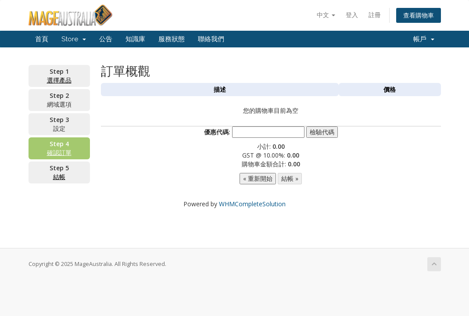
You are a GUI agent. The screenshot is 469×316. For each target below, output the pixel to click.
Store (73, 39)
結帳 (59, 176)
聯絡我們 (211, 39)
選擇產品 (59, 80)
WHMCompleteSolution (252, 204)
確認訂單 (59, 152)
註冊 (375, 15)
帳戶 (423, 39)
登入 (352, 15)
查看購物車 (418, 15)
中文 (326, 15)
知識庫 (135, 39)
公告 (105, 39)
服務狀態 (171, 39)
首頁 (41, 39)
